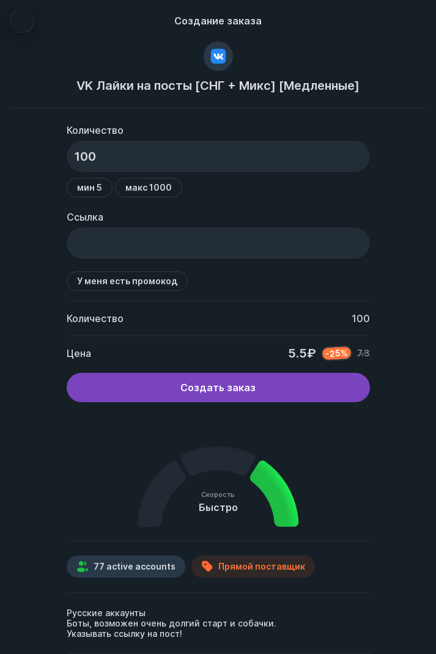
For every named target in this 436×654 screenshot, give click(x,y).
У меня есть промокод (127, 281)
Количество (95, 130)
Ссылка (85, 217)
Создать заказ (218, 387)
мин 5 (89, 187)
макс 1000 (148, 187)
